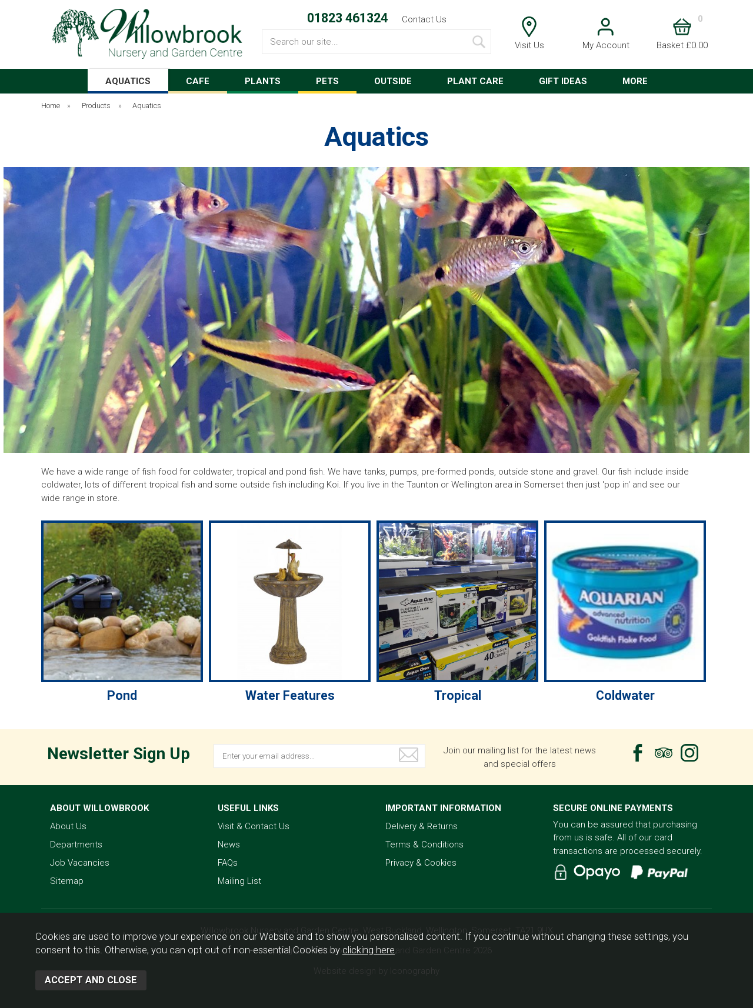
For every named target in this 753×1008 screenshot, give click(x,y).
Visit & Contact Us (253, 826)
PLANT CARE (475, 81)
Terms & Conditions (424, 844)
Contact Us (424, 19)
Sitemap (67, 881)
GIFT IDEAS (563, 81)
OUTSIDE (393, 81)
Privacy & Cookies (421, 862)
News (229, 844)
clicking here (368, 950)
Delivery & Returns (421, 826)
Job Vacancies (79, 862)
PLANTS (263, 81)
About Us (68, 826)
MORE (635, 81)
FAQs (228, 862)
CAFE (197, 81)
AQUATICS (128, 81)
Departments (76, 844)
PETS (327, 81)
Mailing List (239, 881)
